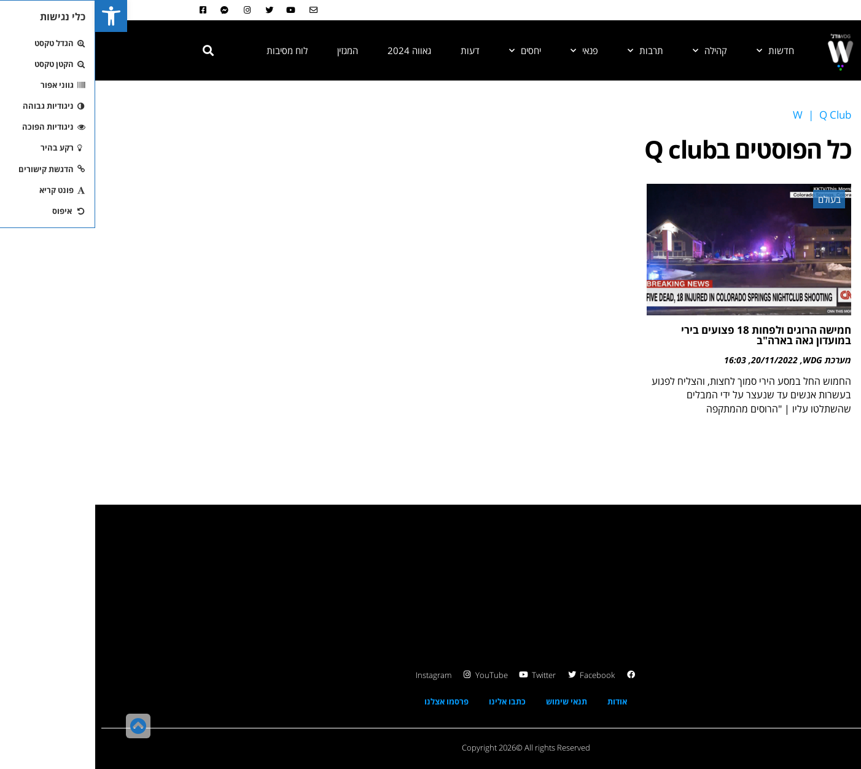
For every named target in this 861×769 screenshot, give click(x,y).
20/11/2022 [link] (679, 360)
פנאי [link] (489, 50)
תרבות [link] (550, 50)
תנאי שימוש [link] (471, 701)
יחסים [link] (430, 50)
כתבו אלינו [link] (412, 701)
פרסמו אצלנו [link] (351, 701)
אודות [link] (522, 701)
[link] (16, 16)
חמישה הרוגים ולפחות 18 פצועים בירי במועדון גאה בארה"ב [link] (671, 335)
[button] (113, 50)
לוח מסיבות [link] (191, 50)
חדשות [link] (680, 50)
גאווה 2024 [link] (314, 50)
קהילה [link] (615, 50)
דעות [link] (374, 50)
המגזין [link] (252, 50)
